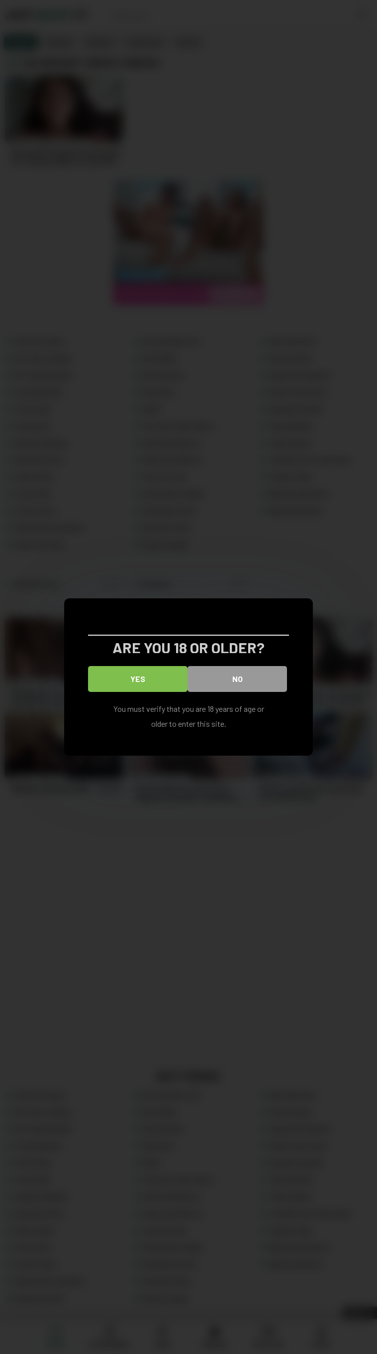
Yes (137, 678)
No (237, 678)
